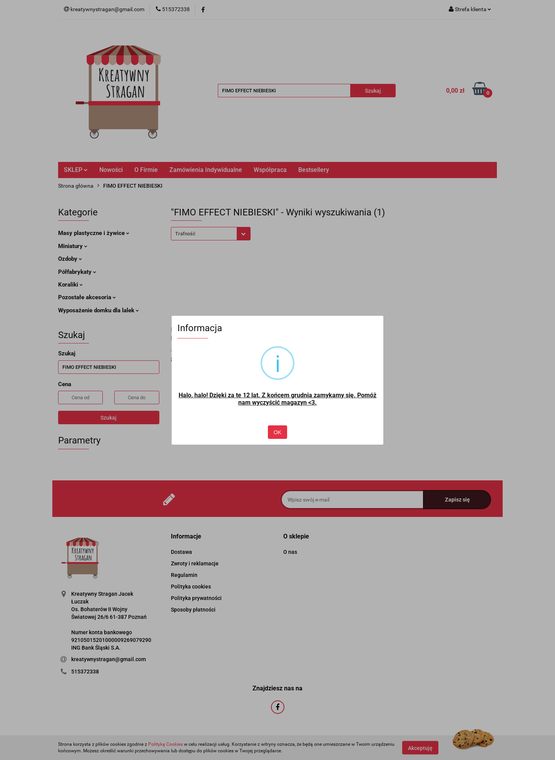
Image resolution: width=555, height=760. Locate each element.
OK (277, 432)
